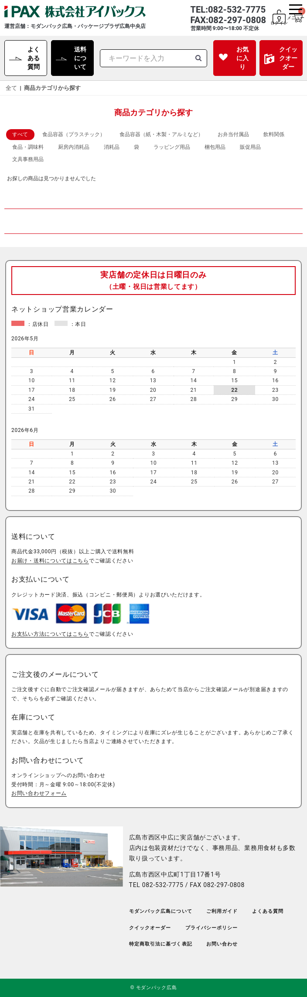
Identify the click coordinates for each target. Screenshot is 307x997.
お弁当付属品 (233, 134)
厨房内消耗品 (73, 147)
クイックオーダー (288, 58)
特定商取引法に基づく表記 (160, 944)
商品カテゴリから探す (52, 88)
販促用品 (250, 147)
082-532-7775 (163, 884)
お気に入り (242, 58)
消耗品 (111, 147)
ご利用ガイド (222, 911)
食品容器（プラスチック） (73, 134)
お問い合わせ (222, 944)
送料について (80, 58)
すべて (20, 134)
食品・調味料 (28, 147)
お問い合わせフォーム (39, 793)
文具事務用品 (28, 159)
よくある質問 (33, 58)
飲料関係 (273, 134)
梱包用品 (215, 147)
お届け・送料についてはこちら (50, 561)
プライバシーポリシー (211, 928)
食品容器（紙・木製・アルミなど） (161, 134)
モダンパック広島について (160, 911)
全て (11, 88)
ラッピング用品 (172, 147)
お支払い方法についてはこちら (50, 634)
